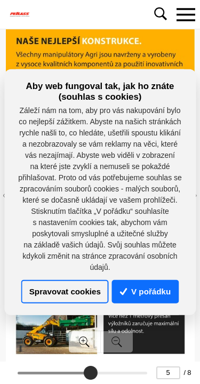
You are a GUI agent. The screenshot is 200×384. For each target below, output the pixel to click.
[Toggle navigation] (185, 14)
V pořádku (145, 291)
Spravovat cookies (65, 291)
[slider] (91, 373)
